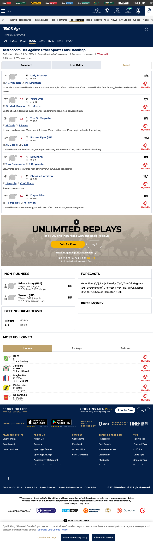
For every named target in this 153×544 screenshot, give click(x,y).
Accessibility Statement (46, 460)
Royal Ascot (9, 444)
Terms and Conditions (12, 495)
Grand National (10, 449)
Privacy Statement (48, 495)
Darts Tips (138, 454)
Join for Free (68, 244)
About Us (39, 438)
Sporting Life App (43, 454)
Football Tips (140, 444)
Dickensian (20, 385)
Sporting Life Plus (43, 449)
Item (16, 355)
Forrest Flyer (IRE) (41, 137)
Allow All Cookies (103, 539)
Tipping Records (141, 465)
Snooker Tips (140, 460)
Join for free (125, 410)
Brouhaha (36, 156)
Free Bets (104, 465)
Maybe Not (20, 375)
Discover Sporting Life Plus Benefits (76, 252)
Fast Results (105, 444)
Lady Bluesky (38, 75)
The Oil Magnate (40, 118)
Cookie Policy (90, 495)
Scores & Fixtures (107, 449)
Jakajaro (18, 365)
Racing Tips (139, 438)
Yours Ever (36, 98)
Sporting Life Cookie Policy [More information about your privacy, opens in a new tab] (52, 531)
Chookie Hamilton (41, 176)
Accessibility (78, 449)
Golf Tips (137, 449)
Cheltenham (9, 438)
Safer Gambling (80, 454)
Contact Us (78, 438)
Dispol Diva (37, 195)
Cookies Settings (47, 539)
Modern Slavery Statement (47, 465)
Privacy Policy (31, 495)
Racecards (104, 438)
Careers (38, 444)
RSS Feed (38, 470)
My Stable (104, 460)
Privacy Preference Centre (70, 495)
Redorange (20, 394)
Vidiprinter (104, 454)
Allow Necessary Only (75, 539)
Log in (94, 244)
